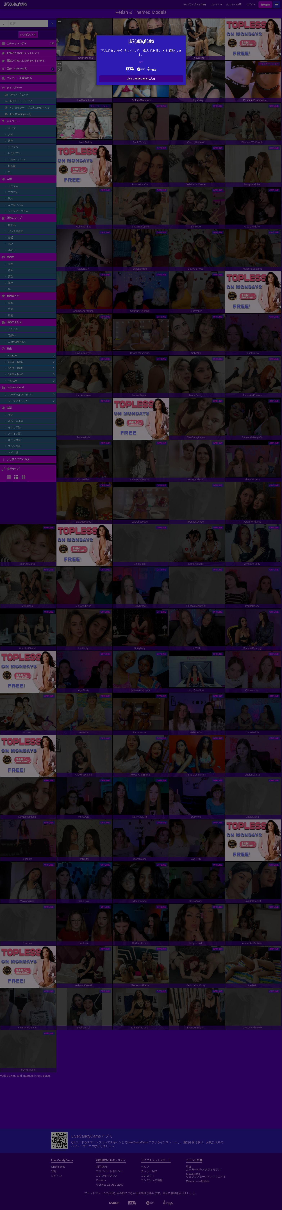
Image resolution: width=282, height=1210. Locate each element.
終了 (141, 62)
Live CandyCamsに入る (141, 78)
